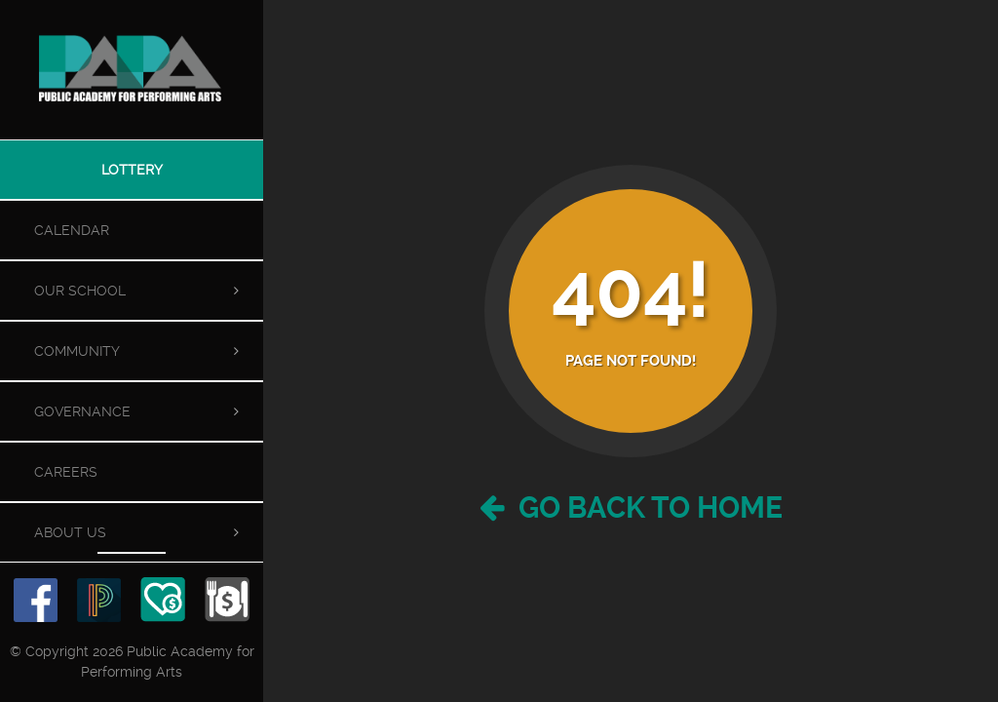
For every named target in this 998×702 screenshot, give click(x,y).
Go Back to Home (631, 507)
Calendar (71, 230)
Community (77, 351)
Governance (82, 411)
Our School (80, 290)
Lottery (132, 169)
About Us (70, 532)
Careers (65, 472)
